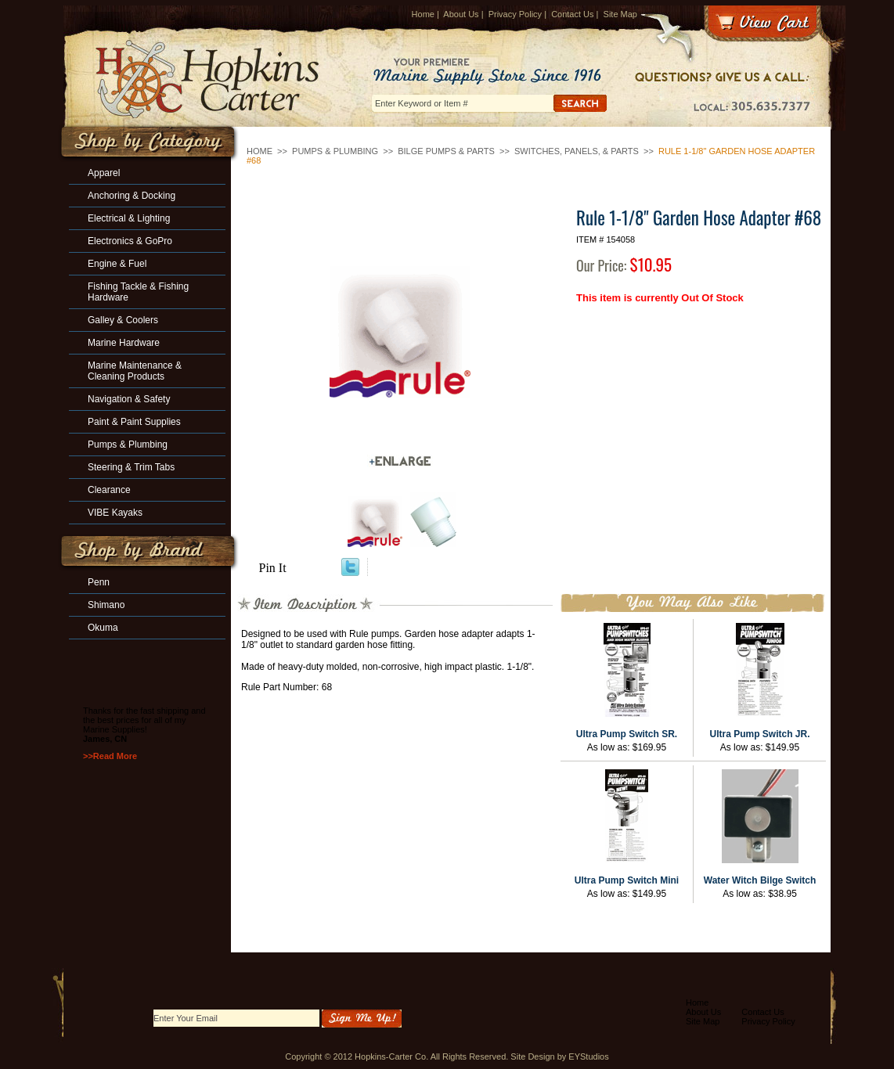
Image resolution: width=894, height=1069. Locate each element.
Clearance (109, 489)
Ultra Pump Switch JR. (759, 734)
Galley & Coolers (123, 320)
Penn (99, 582)
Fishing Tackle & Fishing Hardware (138, 292)
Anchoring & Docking (131, 195)
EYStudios (588, 1056)
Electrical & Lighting (129, 218)
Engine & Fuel (117, 263)
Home (423, 14)
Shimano (106, 604)
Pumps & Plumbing (335, 151)
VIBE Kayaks (115, 512)
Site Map (620, 14)
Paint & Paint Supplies (134, 421)
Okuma (103, 627)
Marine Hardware (124, 342)
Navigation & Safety (129, 399)
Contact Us (572, 14)
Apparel (104, 172)
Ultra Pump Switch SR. (626, 734)
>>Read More (110, 756)
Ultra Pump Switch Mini (627, 880)
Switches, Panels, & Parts (576, 151)
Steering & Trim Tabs (131, 467)
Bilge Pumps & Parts (446, 151)
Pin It (273, 567)
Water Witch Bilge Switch (760, 880)
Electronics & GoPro (130, 241)
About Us (460, 14)
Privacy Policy (515, 14)
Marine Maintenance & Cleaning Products (135, 371)
